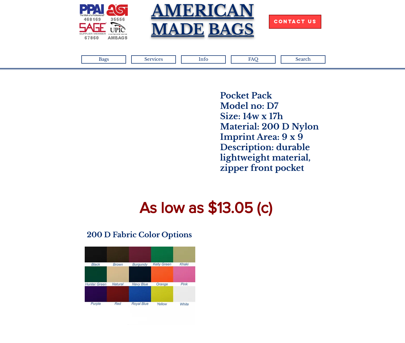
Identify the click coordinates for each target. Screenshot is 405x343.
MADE (177, 29)
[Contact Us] (295, 22)
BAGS (231, 29)
